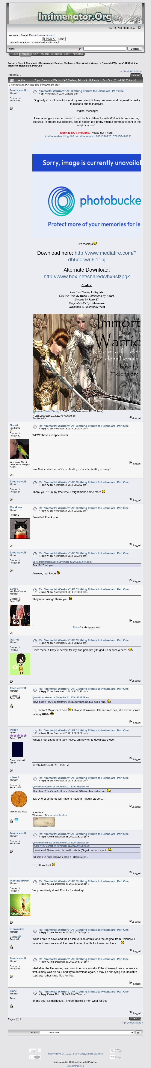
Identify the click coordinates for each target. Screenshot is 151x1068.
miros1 (14, 777)
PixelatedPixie (19, 880)
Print (136, 75)
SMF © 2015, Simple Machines (88, 1054)
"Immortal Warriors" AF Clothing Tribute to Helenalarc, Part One (81, 91)
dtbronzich (17, 929)
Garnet (14, 639)
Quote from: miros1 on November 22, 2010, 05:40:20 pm (60, 843)
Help (35, 54)
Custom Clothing (63, 63)
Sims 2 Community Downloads (35, 63)
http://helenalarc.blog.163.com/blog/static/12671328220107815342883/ (87, 136)
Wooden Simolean (59, 815)
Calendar (56, 54)
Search (45, 54)
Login (67, 54)
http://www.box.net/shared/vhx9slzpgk (87, 276)
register (50, 35)
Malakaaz (16, 507)
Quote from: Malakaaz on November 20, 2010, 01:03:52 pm (62, 562)
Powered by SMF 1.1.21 (59, 1054)
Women (95, 63)
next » (138, 71)
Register (78, 54)
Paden (14, 729)
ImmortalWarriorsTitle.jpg (46, 411)
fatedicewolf (18, 90)
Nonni (14, 425)
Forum (25, 54)
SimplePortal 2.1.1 (75, 1066)
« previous (126, 71)
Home (15, 54)
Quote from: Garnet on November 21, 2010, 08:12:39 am (60, 697)
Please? (77, 627)
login (40, 35)
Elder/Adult (82, 63)
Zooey (14, 588)
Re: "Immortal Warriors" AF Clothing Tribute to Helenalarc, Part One (84, 425)
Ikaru (13, 991)
